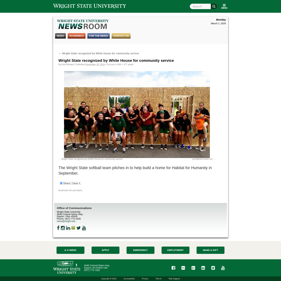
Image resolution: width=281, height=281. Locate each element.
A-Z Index (71, 250)
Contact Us (121, 35)
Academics (76, 35)
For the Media (98, 35)
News (60, 35)
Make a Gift (210, 250)
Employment (175, 250)
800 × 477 (122, 64)
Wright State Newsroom (83, 24)
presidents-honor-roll (202, 159)
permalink (77, 190)
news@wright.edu (66, 221)
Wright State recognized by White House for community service (99, 53)
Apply (105, 250)
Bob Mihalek (68, 64)
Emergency (140, 250)
